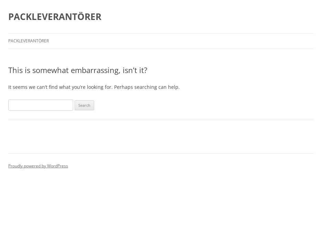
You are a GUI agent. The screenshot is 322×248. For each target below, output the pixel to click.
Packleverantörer (28, 41)
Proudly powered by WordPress (38, 166)
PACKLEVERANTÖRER (54, 16)
